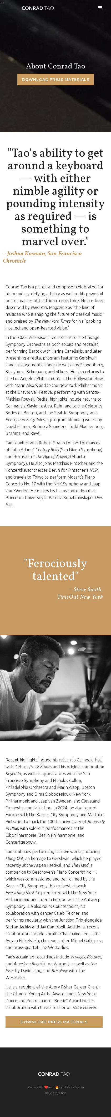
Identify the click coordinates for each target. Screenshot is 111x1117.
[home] (36, 8)
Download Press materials (55, 79)
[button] (100, 8)
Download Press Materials (54, 1022)
